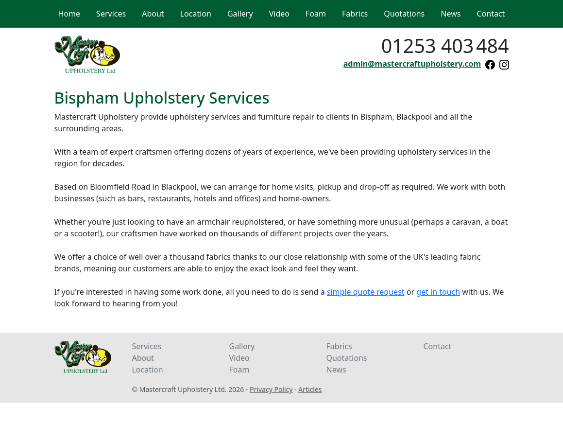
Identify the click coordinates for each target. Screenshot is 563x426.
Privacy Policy (271, 389)
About (143, 358)
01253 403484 (445, 46)
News (336, 369)
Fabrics (339, 346)
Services (146, 346)
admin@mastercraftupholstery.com (412, 63)
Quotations (346, 358)
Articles (310, 389)
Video (239, 358)
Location (147, 369)
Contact (437, 346)
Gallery (242, 346)
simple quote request (366, 291)
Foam (239, 369)
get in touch (438, 291)
